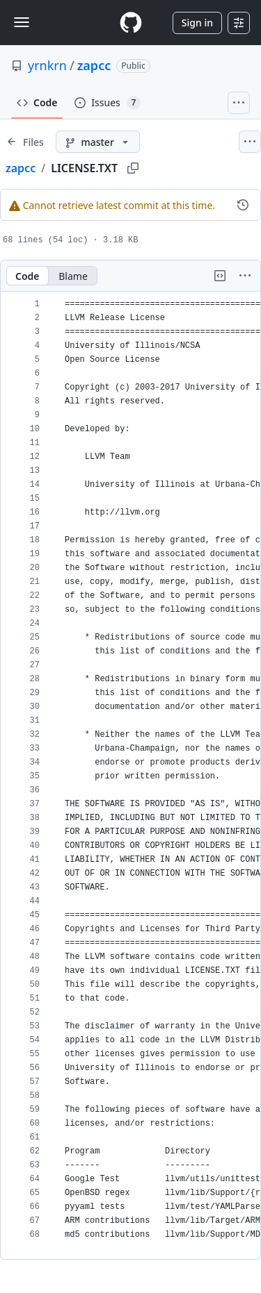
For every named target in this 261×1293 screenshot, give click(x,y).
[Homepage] (131, 22)
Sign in (197, 22)
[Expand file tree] (25, 142)
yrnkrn (47, 65)
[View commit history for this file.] (243, 205)
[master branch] (98, 142)
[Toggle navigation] (21, 22)
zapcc (94, 65)
